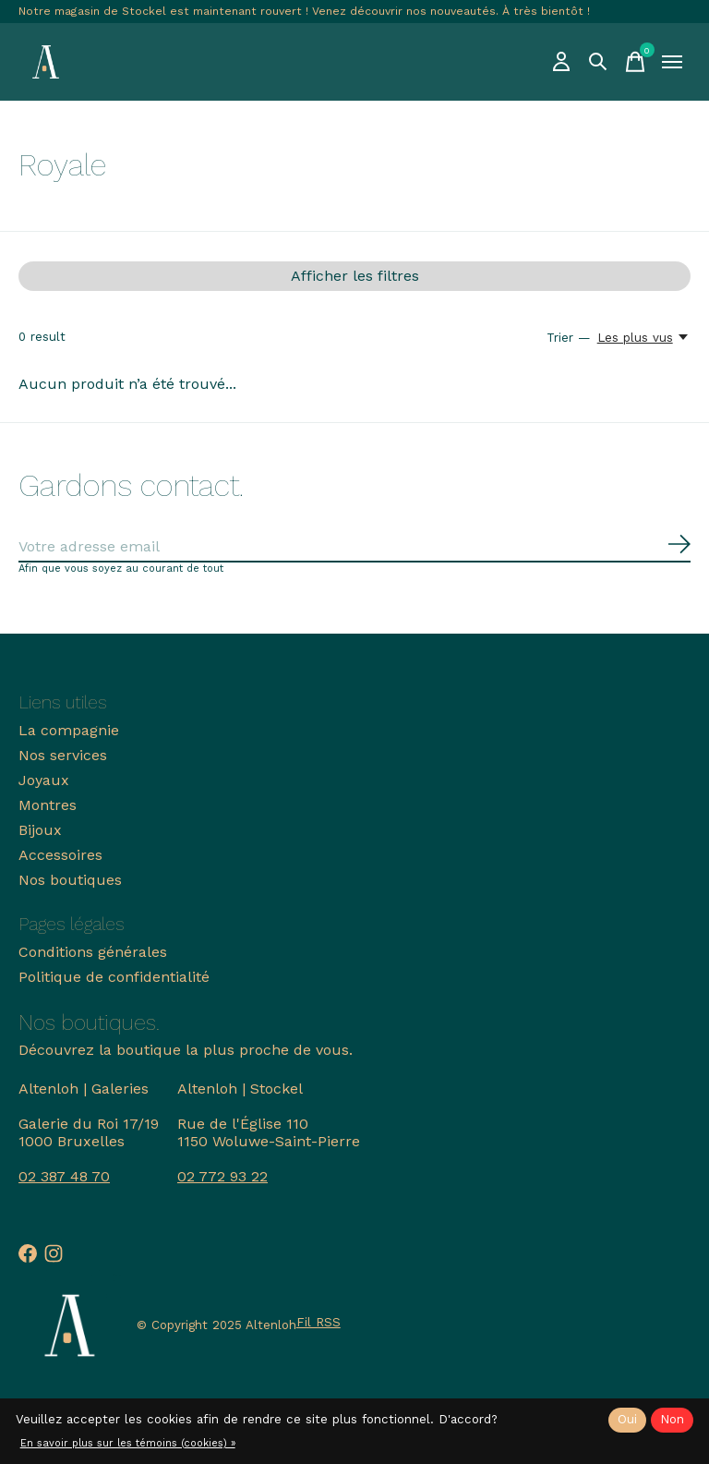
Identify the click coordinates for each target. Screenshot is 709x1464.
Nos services (62, 755)
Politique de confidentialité (114, 977)
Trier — (569, 338)
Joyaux (43, 780)
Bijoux (40, 830)
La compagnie (68, 730)
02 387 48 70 (64, 1176)
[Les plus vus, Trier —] (644, 337)
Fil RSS (318, 1322)
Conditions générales (92, 952)
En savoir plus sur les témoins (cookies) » (127, 1443)
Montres (47, 805)
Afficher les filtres (355, 275)
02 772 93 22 (222, 1176)
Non (672, 1419)
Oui (627, 1419)
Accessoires (60, 855)
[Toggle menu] (672, 61)
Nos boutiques (70, 880)
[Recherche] (598, 61)
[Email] (354, 547)
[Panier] (635, 61)
